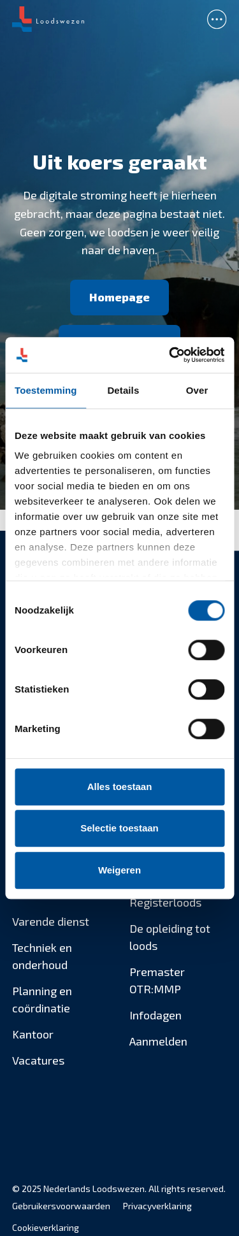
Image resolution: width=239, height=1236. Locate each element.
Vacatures (38, 1060)
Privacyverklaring (157, 1205)
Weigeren (119, 870)
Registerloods (165, 902)
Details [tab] (123, 390)
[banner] (119, 19)
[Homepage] (119, 297)
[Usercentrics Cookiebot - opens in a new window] (170, 355)
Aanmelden (158, 1041)
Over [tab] (197, 390)
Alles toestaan (119, 786)
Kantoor (33, 1034)
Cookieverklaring (45, 1227)
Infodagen (155, 1015)
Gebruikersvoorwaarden (61, 1205)
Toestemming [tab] (46, 390)
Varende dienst (50, 921)
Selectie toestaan (119, 828)
